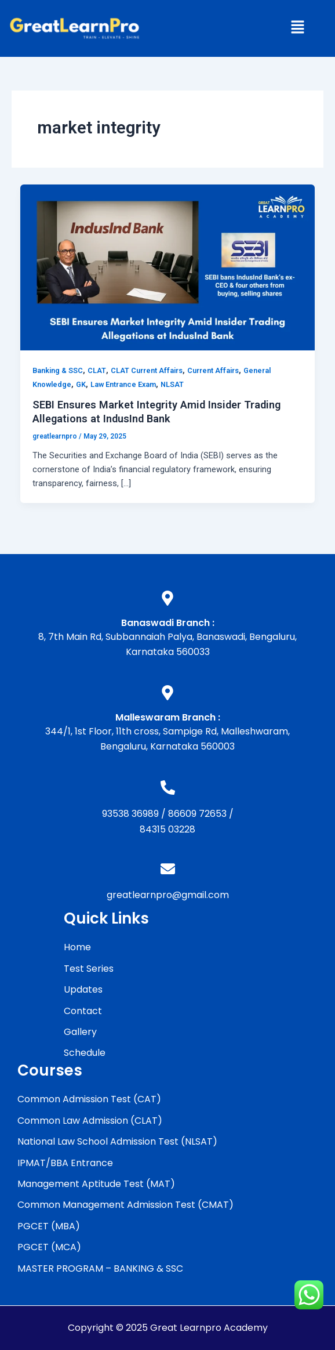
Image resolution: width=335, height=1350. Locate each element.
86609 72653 (197, 813)
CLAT (97, 370)
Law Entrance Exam (123, 384)
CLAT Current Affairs (147, 370)
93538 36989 (130, 813)
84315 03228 (167, 829)
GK (81, 384)
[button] (297, 28)
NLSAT (172, 384)
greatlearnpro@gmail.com (168, 895)
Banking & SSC (57, 370)
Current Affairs (213, 370)
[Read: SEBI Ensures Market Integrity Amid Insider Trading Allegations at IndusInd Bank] (167, 267)
